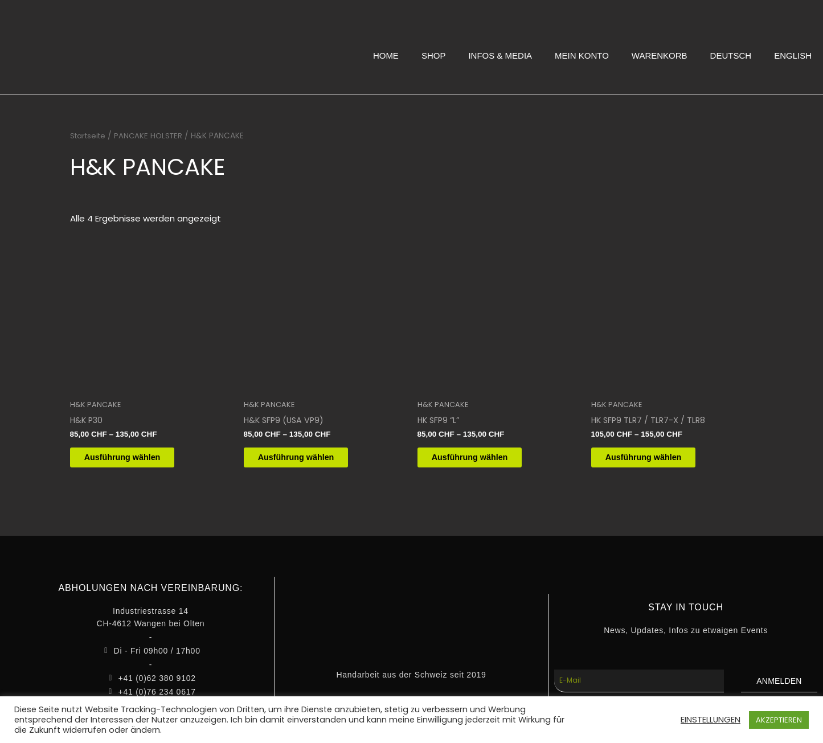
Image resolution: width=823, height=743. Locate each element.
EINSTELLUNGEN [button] (710, 720)
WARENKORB (659, 55)
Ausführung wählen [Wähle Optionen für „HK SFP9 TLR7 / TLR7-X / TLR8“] (654, 459)
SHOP (433, 55)
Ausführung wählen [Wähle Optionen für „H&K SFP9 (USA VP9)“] (306, 459)
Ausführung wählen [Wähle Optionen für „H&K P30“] (133, 459)
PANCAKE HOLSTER (152, 135)
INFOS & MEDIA (500, 55)
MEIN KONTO (582, 55)
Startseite (89, 135)
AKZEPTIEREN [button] (779, 720)
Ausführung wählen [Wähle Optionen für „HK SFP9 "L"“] (480, 459)
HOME (386, 55)
